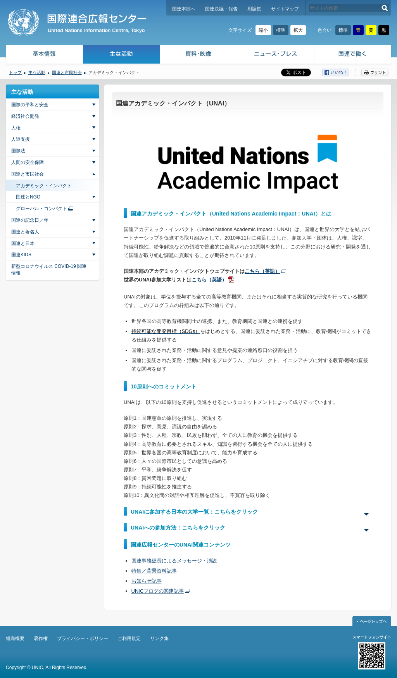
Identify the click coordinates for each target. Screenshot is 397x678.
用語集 (254, 9)
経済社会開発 (25, 116)
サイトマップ (285, 9)
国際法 (18, 151)
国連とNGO (28, 197)
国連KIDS (21, 254)
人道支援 (20, 139)
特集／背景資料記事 (154, 571)
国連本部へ (183, 9)
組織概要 (15, 638)
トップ (15, 72)
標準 (280, 30)
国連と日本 (23, 243)
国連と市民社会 (67, 72)
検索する (385, 8)
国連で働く (353, 55)
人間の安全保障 (27, 162)
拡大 (298, 30)
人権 (16, 128)
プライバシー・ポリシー (82, 638)
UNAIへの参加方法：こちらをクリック (178, 527)
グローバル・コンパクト (41, 208)
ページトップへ (371, 621)
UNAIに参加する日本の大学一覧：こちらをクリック (194, 512)
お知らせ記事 (146, 581)
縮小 (263, 30)
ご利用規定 (129, 638)
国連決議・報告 (221, 9)
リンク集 (159, 638)
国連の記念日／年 (29, 220)
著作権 (41, 638)
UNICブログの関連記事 (157, 591)
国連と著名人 (25, 232)
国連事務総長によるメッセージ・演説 (174, 561)
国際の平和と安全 (29, 104)
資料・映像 (198, 55)
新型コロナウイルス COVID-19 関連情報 (48, 270)
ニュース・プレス (275, 55)
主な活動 (121, 55)
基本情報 (44, 55)
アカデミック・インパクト (44, 185)
